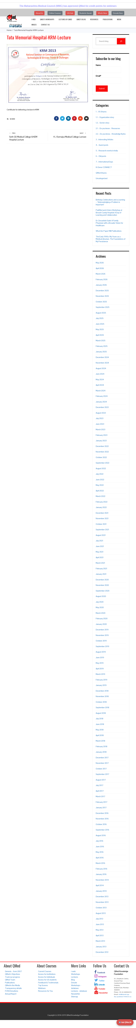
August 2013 (101, 913)
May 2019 (100, 663)
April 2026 (100, 268)
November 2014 (102, 880)
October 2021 (101, 524)
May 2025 (100, 329)
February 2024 (102, 396)
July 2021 (99, 540)
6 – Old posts (101, 156)
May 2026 (100, 262)
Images (34, 24)
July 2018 (99, 718)
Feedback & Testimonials (48, 982)
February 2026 (102, 279)
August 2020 (101, 596)
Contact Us (45, 24)
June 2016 (100, 846)
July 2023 (99, 418)
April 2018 (100, 735)
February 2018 (101, 746)
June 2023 (100, 424)
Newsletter (75, 994)
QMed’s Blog (81, 19)
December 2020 (102, 579)
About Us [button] (39, 13)
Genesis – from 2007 (13, 971)
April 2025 (100, 335)
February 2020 (102, 618)
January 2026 (101, 285)
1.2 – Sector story (102, 123)
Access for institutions (47, 974)
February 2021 (101, 568)
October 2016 (101, 824)
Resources (94, 19)
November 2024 (102, 363)
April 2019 (100, 668)
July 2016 (99, 841)
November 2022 (102, 452)
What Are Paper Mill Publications (109, 231)
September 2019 (102, 646)
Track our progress (12, 977)
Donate (74, 982)
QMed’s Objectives (12, 974)
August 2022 (101, 468)
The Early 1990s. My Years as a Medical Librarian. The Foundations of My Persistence (110, 239)
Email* (108, 79)
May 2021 (99, 552)
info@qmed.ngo (124, 994)
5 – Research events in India (107, 150)
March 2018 (100, 741)
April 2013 (100, 935)
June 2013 (100, 924)
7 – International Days (104, 162)
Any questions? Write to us (122, 997)
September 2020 (102, 591)
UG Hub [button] (70, 13)
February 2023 (101, 435)
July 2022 (99, 474)
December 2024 (102, 357)
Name (108, 68)
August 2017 (101, 780)
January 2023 (101, 440)
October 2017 (101, 769)
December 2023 (102, 407)
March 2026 (100, 274)
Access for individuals (46, 977)
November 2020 (102, 585)
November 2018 (102, 696)
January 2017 (101, 807)
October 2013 (101, 907)
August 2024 (101, 368)
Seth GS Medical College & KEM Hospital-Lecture (27, 136)
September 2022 (102, 463)
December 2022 (102, 446)
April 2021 (100, 557)
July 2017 (99, 785)
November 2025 (102, 296)
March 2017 (100, 796)
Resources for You (45, 991)
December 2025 (102, 290)
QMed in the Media (12, 985)
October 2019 (101, 641)
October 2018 (101, 702)
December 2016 (102, 813)
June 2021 (100, 546)
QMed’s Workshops (47, 19)
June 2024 (100, 374)
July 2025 (100, 318)
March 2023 (100, 429)
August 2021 (101, 535)
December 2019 (102, 629)
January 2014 (101, 891)
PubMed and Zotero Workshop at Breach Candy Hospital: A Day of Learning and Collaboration (109, 212)
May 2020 (100, 607)
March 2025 (100, 340)
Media (119, 19)
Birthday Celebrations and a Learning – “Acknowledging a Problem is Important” (110, 202)
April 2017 (100, 791)
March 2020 (100, 613)
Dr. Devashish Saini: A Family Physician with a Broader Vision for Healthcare (109, 223)
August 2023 (101, 413)
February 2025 (102, 346)
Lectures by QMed (65, 19)
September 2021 (102, 529)
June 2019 (100, 657)
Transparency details (13, 988)
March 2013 (100, 941)
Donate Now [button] (118, 13)
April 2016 (100, 857)
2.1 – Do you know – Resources (108, 128)
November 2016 (102, 818)
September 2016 (102, 830)
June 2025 (100, 324)
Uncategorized (101, 178)
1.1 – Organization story (105, 117)
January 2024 (101, 402)
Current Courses (44, 971)
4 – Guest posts (102, 145)
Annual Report (10, 994)
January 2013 (101, 946)
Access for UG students (47, 980)
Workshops (75, 974)
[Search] (121, 41)
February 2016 (101, 869)
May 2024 (100, 379)
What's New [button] (102, 13)
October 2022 (101, 457)
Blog (73, 980)
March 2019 (100, 674)
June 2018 (100, 724)
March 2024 (101, 390)
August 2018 (101, 713)
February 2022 (101, 502)
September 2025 (102, 307)
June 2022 (100, 479)
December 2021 (102, 513)
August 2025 (101, 313)
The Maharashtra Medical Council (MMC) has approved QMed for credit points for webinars (67, 6)
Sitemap (74, 996)
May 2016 (100, 852)
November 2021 (102, 518)
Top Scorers (43, 985)
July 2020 (100, 602)
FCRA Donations (11, 991)
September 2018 (102, 707)
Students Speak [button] (85, 13)
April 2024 (100, 385)
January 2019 (101, 685)
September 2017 (102, 774)
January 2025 (101, 351)
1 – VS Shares (101, 111)
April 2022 (100, 491)
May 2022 (100, 485)
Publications (107, 19)
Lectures (74, 977)
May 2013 (99, 930)
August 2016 (101, 835)
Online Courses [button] (55, 13)
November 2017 (102, 763)
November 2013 (102, 902)
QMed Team (10, 980)
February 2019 (101, 680)
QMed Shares (101, 173)
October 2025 (101, 301)
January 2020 (101, 624)
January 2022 (101, 507)
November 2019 (102, 635)
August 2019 (101, 652)
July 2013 (99, 919)
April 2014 (100, 885)
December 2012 (102, 952)
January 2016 (101, 874)
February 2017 (101, 802)
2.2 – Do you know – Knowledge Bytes (111, 134)
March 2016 (100, 863)
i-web (34, 19)
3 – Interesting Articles (104, 139)
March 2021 (100, 563)
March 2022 (100, 496)
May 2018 (100, 730)
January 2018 (101, 752)
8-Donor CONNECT (104, 167)
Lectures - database (79, 991)
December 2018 (102, 691)
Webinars (42, 988)
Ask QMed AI (125, 1022)
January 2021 (101, 574)
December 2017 (102, 757)
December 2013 (102, 896)
